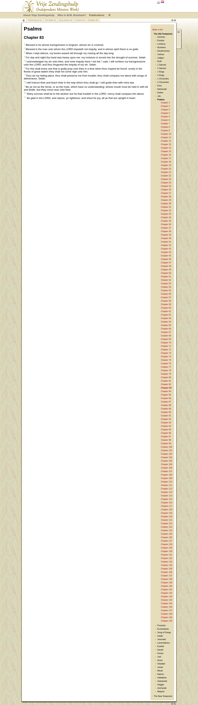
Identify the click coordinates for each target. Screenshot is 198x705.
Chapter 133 (166, 561)
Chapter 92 (166, 419)
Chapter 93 (166, 422)
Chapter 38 (166, 231)
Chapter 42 (166, 245)
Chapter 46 (166, 259)
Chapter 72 (166, 349)
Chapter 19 (166, 165)
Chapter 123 (166, 527)
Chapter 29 (166, 200)
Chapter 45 (166, 255)
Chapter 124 (166, 530)
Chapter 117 (166, 506)
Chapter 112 (166, 488)
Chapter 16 (166, 155)
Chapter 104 (166, 461)
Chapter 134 (166, 565)
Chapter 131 (166, 555)
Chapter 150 (166, 621)
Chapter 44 (166, 252)
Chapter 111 (166, 485)
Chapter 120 (166, 516)
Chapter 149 (166, 617)
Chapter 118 (166, 509)
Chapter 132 (166, 558)
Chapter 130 (166, 551)
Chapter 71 (166, 346)
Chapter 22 (166, 175)
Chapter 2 (165, 106)
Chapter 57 (166, 297)
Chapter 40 (166, 238)
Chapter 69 (166, 339)
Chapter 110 (166, 481)
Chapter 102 (166, 454)
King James (64, 20)
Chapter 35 (166, 221)
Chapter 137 (166, 575)
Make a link (157, 29)
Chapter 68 (166, 335)
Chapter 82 (166, 384)
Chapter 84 (166, 391)
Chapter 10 (166, 134)
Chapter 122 (166, 523)
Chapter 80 (166, 377)
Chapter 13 (166, 144)
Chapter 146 (166, 607)
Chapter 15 (166, 151)
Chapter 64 (166, 322)
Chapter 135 (166, 568)
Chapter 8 (165, 127)
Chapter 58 (166, 301)
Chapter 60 (166, 308)
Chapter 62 (166, 315)
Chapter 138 (166, 579)
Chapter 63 (166, 318)
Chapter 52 (166, 280)
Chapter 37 (166, 228)
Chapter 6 (165, 120)
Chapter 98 (166, 440)
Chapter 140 (166, 586)
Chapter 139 (166, 582)
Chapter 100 (166, 447)
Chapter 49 (166, 269)
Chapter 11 (166, 137)
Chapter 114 (166, 495)
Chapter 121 (166, 520)
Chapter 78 (166, 370)
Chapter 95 (166, 429)
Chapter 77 (166, 367)
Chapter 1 (165, 102)
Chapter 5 (165, 116)
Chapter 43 (166, 248)
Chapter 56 (166, 294)
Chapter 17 (166, 158)
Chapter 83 (166, 388)
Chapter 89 (166, 408)
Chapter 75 (166, 360)
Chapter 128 (166, 544)
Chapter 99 (166, 443)
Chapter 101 (166, 450)
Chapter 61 (166, 311)
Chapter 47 (166, 262)
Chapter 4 (165, 113)
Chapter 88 (166, 405)
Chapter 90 (166, 412)
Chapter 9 (165, 130)
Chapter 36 (166, 224)
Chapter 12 (166, 141)
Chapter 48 (166, 266)
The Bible (49, 20)
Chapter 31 (166, 207)
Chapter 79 (166, 374)
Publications (33, 20)
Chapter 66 (166, 328)
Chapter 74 (166, 356)
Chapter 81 (166, 381)
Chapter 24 (166, 182)
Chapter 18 (166, 162)
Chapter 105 (166, 464)
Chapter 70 (166, 342)
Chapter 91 (166, 415)
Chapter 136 (166, 572)
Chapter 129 (166, 548)
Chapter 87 (166, 402)
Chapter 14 (166, 148)
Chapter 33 (166, 214)
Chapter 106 (166, 468)
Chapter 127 (166, 541)
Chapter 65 (166, 325)
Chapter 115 (166, 499)
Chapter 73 (166, 353)
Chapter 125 (166, 534)
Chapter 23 (166, 179)
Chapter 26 (166, 189)
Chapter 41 (166, 242)
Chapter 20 (166, 169)
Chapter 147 (166, 610)
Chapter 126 (166, 537)
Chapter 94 (166, 426)
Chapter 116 (166, 502)
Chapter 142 (166, 593)
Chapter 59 (166, 304)
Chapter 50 (166, 273)
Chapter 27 (166, 193)
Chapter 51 (166, 276)
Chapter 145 (166, 603)
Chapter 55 (166, 290)
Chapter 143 (166, 596)
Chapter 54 (166, 287)
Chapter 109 (166, 478)
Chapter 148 (166, 614)
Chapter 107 (166, 471)
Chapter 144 (166, 600)
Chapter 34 (166, 217)
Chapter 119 (166, 513)
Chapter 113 (166, 492)
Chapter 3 (165, 109)
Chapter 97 (166, 436)
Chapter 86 (166, 398)
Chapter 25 (166, 186)
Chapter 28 (166, 196)
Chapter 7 (165, 123)
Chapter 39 (166, 235)
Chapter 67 (166, 332)
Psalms (78, 20)
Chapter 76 (166, 363)
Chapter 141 (166, 589)
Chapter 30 (166, 203)
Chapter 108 (166, 475)
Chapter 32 (166, 210)
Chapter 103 (166, 457)
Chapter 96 (166, 433)
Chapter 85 (166, 395)
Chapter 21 (166, 172)
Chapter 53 (166, 283)
